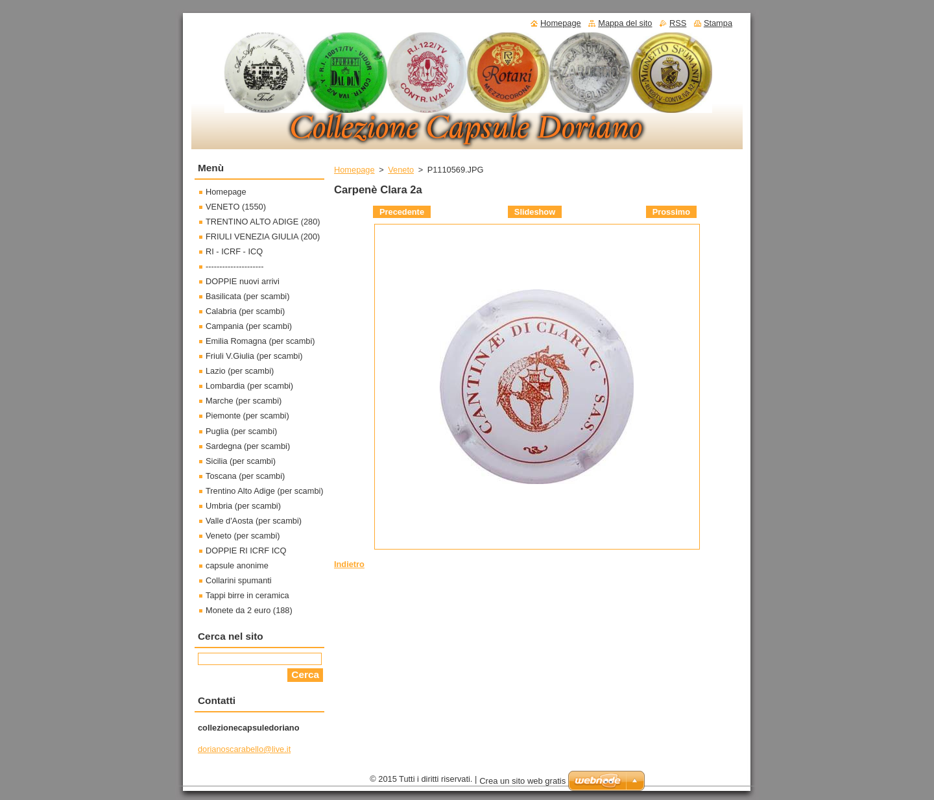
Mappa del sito (625, 23)
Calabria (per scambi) (245, 311)
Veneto (401, 170)
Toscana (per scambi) (245, 476)
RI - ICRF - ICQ (234, 251)
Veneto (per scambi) (243, 535)
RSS (677, 23)
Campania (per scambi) (249, 326)
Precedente (401, 212)
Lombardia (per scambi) (249, 386)
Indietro (349, 564)
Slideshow (534, 212)
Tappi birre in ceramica (247, 595)
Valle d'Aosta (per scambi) (254, 521)
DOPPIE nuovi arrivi (243, 281)
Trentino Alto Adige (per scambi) (265, 491)
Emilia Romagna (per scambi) (260, 341)
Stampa (718, 23)
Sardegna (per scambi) (248, 446)
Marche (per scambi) (243, 401)
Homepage (354, 170)
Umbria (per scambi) (243, 506)
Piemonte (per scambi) (247, 415)
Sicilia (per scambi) (241, 461)
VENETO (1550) (236, 207)
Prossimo (671, 212)
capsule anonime (237, 565)
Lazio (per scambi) (240, 371)
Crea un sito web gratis (522, 781)
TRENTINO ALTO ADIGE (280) (263, 221)
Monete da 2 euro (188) (249, 610)
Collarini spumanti (239, 580)
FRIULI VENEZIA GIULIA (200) (263, 236)
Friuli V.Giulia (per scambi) (254, 356)
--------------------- (235, 266)
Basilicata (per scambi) (247, 296)
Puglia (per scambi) (241, 431)
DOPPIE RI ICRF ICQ (246, 550)
